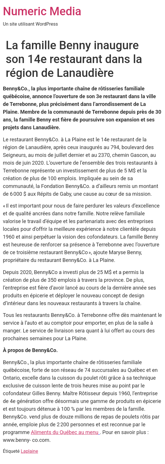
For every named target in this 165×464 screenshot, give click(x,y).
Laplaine (29, 451)
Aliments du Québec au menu (65, 432)
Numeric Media (42, 11)
